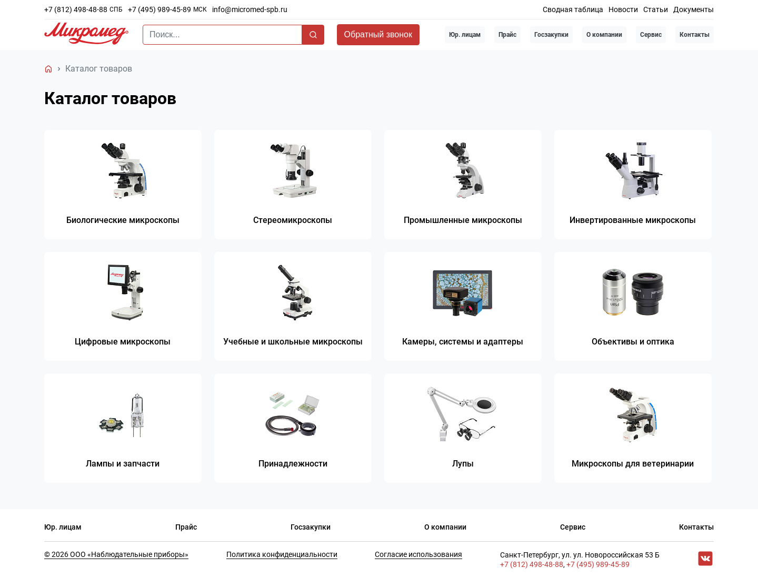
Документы (693, 9)
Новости (623, 9)
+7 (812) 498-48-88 (75, 9)
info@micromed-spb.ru (249, 9)
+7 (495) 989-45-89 (159, 9)
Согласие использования (418, 555)
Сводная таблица (573, 9)
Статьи (655, 9)
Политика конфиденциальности (281, 555)
